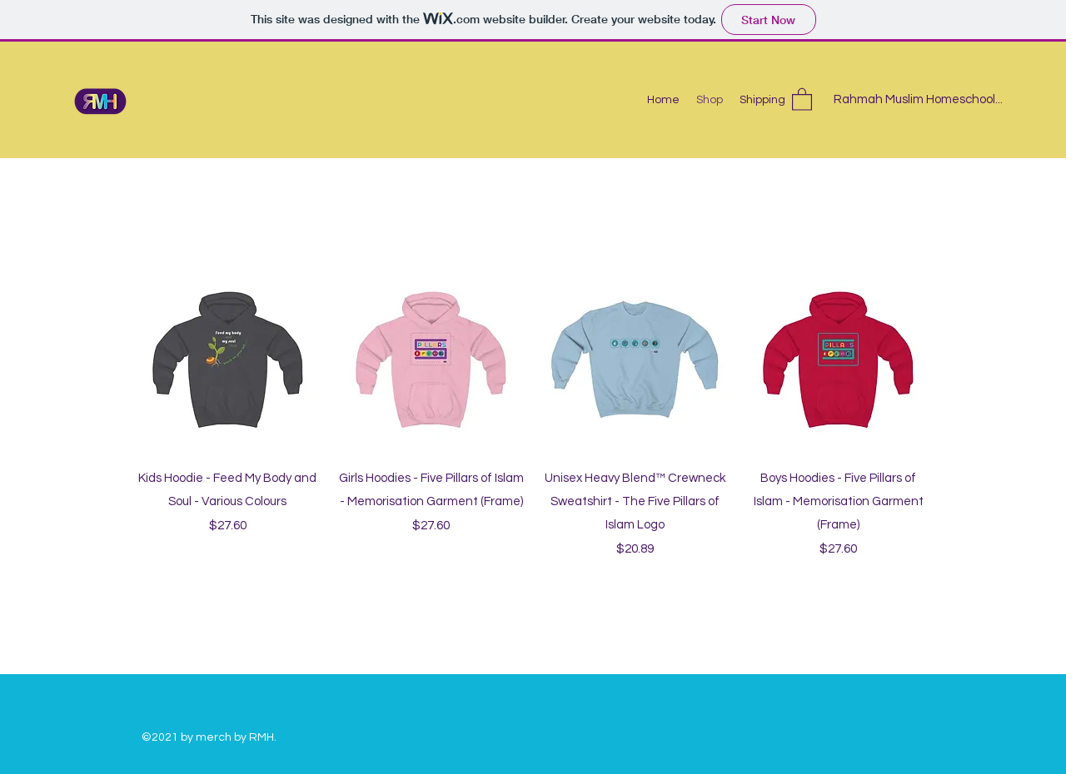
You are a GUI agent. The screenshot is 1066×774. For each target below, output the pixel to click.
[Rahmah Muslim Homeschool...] (918, 100)
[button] (802, 99)
